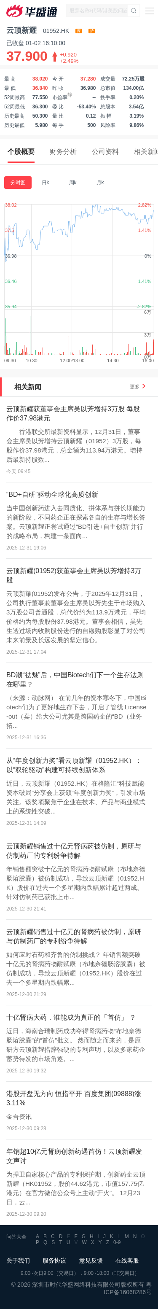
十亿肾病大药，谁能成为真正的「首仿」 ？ (71, 1017)
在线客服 (127, 1260)
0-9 (117, 1242)
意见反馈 (91, 1260)
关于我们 (18, 1260)
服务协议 (54, 1260)
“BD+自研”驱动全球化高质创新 (52, 494)
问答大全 (16, 1237)
